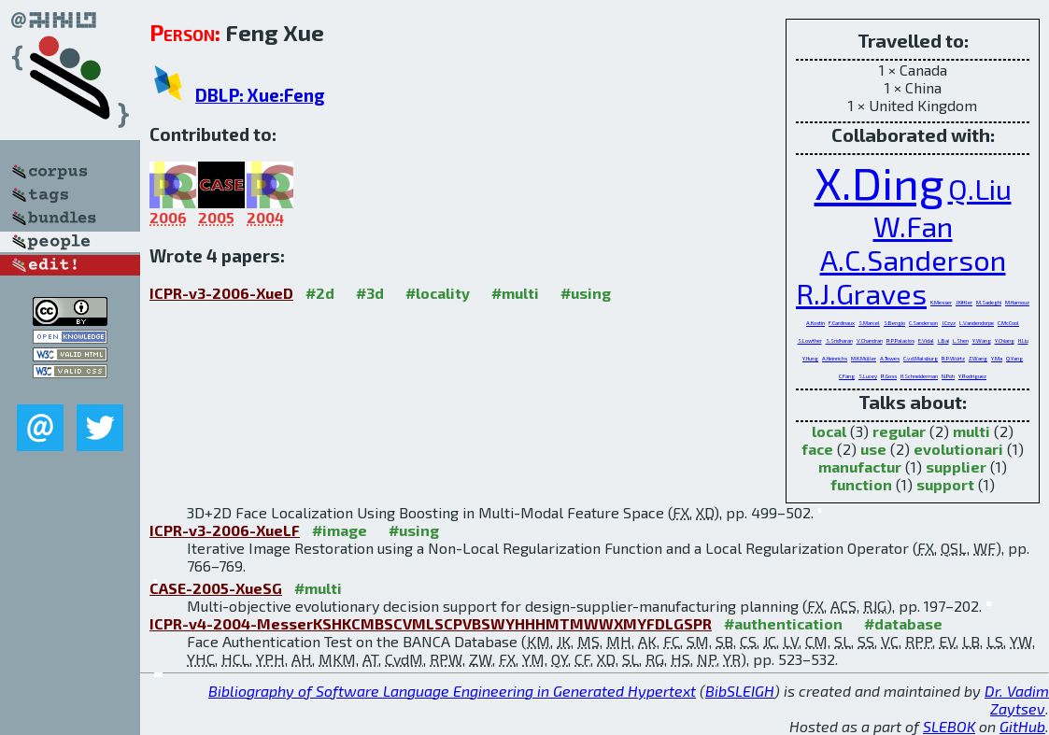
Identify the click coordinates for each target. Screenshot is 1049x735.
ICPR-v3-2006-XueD (221, 293)
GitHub (1022, 726)
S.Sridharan (839, 340)
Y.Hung (810, 358)
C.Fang (847, 376)
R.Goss (889, 376)
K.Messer (941, 302)
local (829, 431)
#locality (437, 293)
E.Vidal (926, 340)
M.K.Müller (863, 358)
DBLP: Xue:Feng (260, 95)
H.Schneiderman (919, 376)
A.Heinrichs (834, 358)
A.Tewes (890, 358)
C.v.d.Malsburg (920, 358)
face (817, 449)
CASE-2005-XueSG (215, 588)
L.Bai (943, 340)
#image (339, 530)
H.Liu (1023, 340)
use (873, 449)
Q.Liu (980, 188)
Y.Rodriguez (972, 376)
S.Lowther (810, 340)
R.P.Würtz (953, 358)
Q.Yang (1014, 358)
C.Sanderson (923, 322)
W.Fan (913, 226)
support (945, 484)
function (861, 484)
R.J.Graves (861, 293)
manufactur (859, 466)
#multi (515, 293)
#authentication (783, 623)
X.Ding (879, 182)
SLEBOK (949, 726)
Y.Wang (981, 340)
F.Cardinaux (842, 322)
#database (903, 623)
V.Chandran (870, 340)
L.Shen (961, 340)
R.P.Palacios (900, 340)
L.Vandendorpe (976, 322)
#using (585, 293)
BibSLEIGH (739, 691)
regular (899, 431)
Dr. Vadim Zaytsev (1017, 699)
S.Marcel (869, 322)
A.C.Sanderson (913, 259)
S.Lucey (867, 376)
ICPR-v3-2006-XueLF (224, 530)
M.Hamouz (1017, 302)
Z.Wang (978, 358)
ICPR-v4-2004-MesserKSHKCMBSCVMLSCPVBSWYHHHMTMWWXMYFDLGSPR (430, 623)
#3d (370, 293)
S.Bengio (894, 322)
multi (971, 431)
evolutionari (958, 449)
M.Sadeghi (988, 302)
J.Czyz (949, 322)
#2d (319, 293)
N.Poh (948, 376)
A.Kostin (815, 322)
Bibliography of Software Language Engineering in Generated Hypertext (452, 691)
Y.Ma (996, 358)
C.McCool (1008, 322)
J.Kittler (964, 302)
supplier (956, 466)
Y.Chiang (1004, 340)
